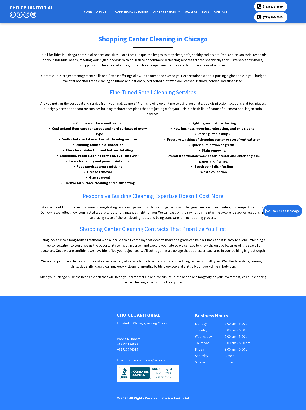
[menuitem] (88, 11)
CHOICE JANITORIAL (31, 7)
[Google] (33, 15)
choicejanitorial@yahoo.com (149, 360)
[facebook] (20, 15)
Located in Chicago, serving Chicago (143, 323)
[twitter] (26, 15)
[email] (13, 15)
